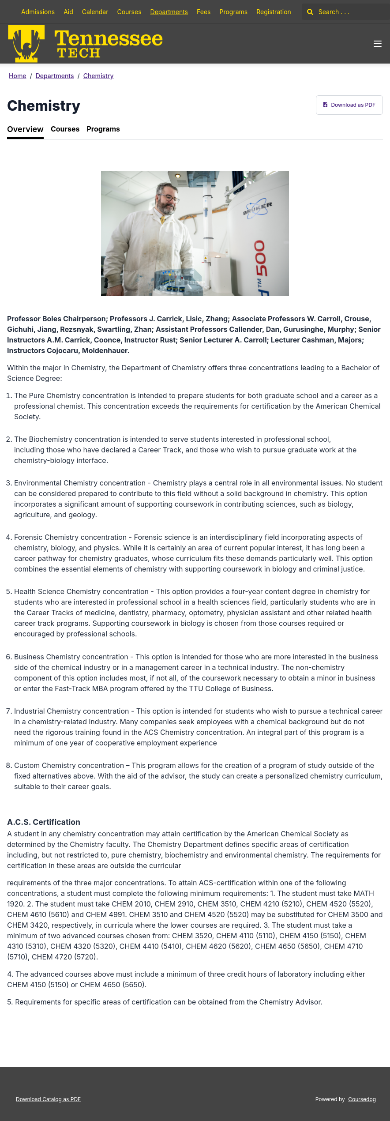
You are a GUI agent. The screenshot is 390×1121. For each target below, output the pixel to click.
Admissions (38, 11)
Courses (129, 11)
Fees (203, 11)
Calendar (95, 11)
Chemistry (98, 75)
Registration (273, 11)
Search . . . (328, 11)
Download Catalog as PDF (48, 1099)
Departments (169, 11)
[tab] (25, 129)
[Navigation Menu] (377, 44)
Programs (233, 11)
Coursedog (362, 1099)
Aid (68, 11)
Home (17, 75)
